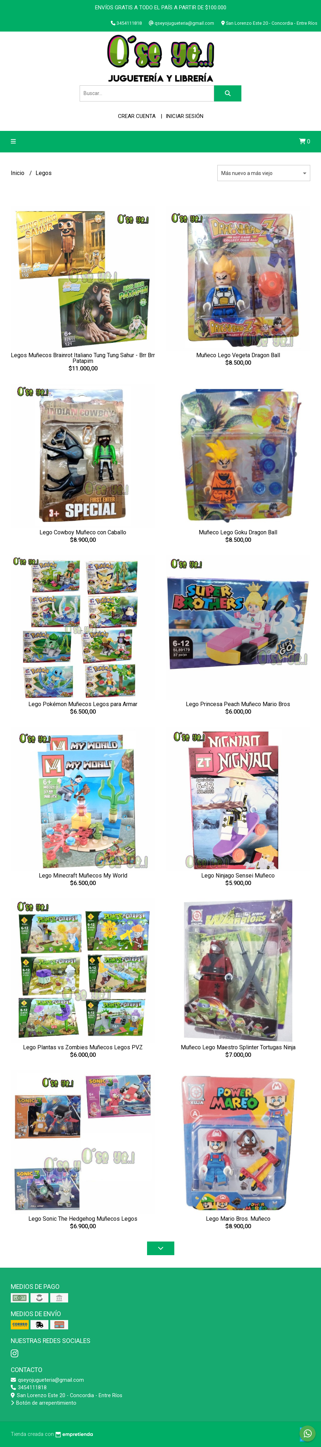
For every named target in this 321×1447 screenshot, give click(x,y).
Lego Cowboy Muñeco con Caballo (82, 532)
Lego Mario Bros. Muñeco (238, 1218)
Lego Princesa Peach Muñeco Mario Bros (238, 704)
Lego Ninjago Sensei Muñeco (238, 875)
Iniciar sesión (184, 116)
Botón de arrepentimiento (43, 1403)
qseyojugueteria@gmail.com (47, 1380)
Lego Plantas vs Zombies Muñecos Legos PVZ (83, 1047)
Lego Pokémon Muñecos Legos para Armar (82, 704)
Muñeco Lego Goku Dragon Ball (238, 532)
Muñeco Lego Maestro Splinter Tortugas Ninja (238, 1047)
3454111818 (29, 1388)
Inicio (18, 173)
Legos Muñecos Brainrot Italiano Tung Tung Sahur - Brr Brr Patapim (83, 358)
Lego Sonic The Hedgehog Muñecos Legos (82, 1218)
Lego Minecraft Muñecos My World (83, 875)
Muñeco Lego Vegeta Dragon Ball (238, 355)
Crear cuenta (137, 116)
